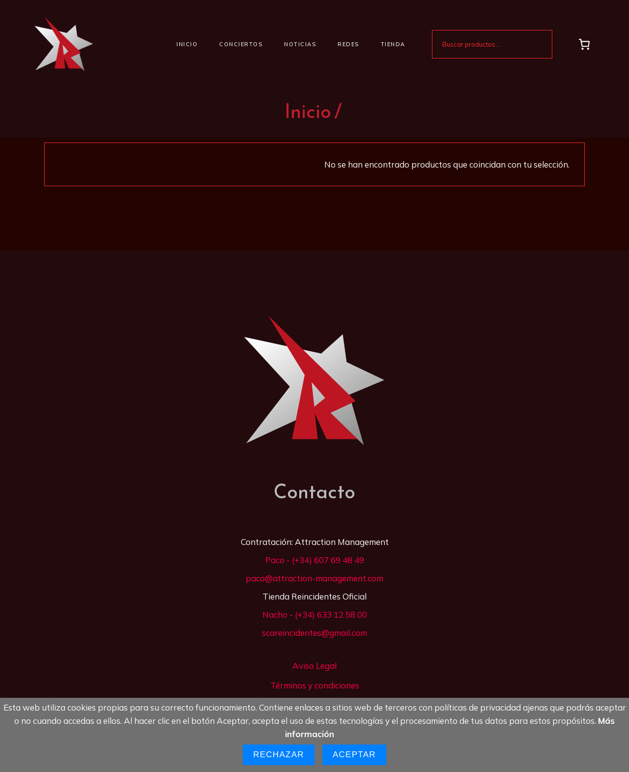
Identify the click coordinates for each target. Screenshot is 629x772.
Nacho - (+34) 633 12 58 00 (314, 614)
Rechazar (278, 754)
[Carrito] (584, 44)
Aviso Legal (314, 665)
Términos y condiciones (314, 685)
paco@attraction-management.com (314, 578)
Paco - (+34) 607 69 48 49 (314, 560)
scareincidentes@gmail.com (314, 633)
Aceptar (354, 754)
